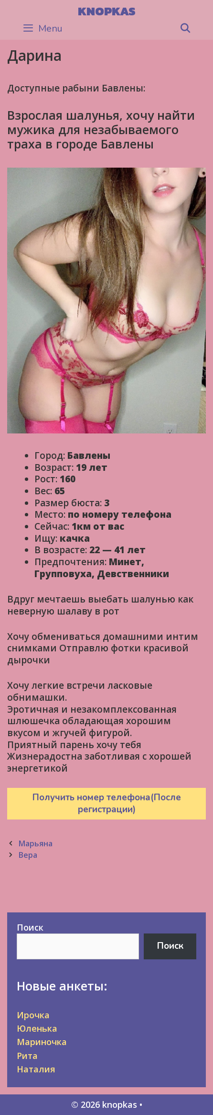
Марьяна (35, 843)
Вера (27, 855)
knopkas (107, 11)
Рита (27, 1055)
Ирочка (33, 1015)
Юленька (37, 1028)
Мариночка (42, 1041)
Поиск (30, 927)
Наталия (36, 1069)
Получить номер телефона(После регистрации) (106, 803)
